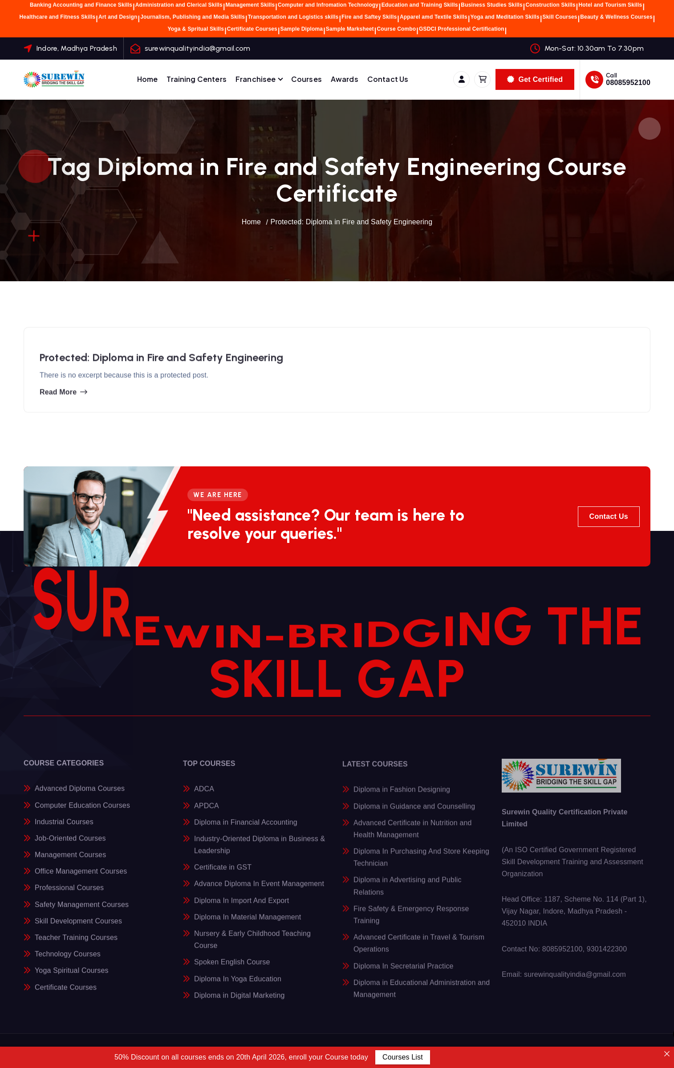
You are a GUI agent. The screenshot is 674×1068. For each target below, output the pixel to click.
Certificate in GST (223, 874)
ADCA (204, 796)
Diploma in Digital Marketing (239, 1002)
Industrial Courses (64, 828)
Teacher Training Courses (76, 944)
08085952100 (628, 82)
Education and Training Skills (420, 5)
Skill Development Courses (78, 927)
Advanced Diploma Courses (80, 795)
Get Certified (535, 79)
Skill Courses (560, 17)
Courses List (402, 1057)
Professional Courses (69, 894)
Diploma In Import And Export (241, 907)
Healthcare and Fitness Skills (58, 17)
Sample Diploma (301, 29)
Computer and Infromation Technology (328, 5)
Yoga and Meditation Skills (505, 17)
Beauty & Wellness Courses (616, 17)
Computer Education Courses (82, 812)
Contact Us (388, 79)
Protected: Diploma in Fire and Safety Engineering (352, 222)
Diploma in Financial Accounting (245, 829)
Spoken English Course (232, 969)
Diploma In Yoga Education (237, 986)
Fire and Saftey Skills (369, 17)
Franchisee (255, 79)
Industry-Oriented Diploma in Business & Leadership (259, 852)
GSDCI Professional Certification (461, 29)
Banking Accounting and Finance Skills (81, 5)
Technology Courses (68, 961)
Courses (306, 79)
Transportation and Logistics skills (293, 17)
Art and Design (118, 17)
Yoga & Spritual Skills (196, 29)
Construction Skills (550, 5)
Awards (344, 79)
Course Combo (396, 29)
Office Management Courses (81, 878)
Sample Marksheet (350, 29)
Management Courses (70, 861)
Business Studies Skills (491, 5)
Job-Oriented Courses (70, 845)
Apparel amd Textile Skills (433, 17)
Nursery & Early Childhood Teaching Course (252, 946)
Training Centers (196, 79)
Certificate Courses (252, 29)
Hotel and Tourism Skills (610, 5)
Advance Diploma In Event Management (259, 891)
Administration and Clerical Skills (179, 5)
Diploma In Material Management (247, 924)
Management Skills (250, 5)
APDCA (206, 813)
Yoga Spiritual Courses (72, 977)
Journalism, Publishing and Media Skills (192, 17)
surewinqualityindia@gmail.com (198, 48)
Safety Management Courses (82, 911)
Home (147, 79)
